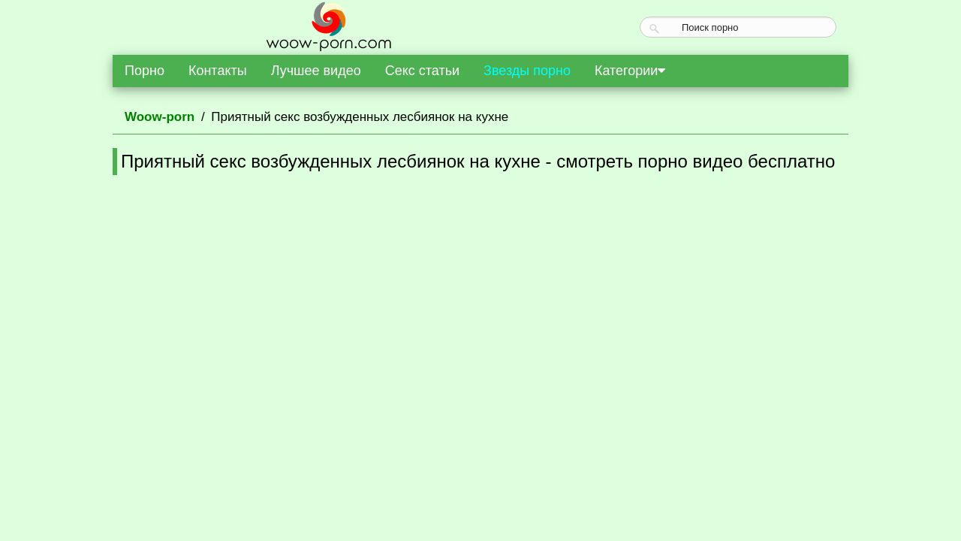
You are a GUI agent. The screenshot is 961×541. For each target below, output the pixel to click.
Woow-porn (159, 117)
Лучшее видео (316, 70)
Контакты (217, 70)
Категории (630, 70)
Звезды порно (527, 70)
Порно (144, 70)
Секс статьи (422, 70)
